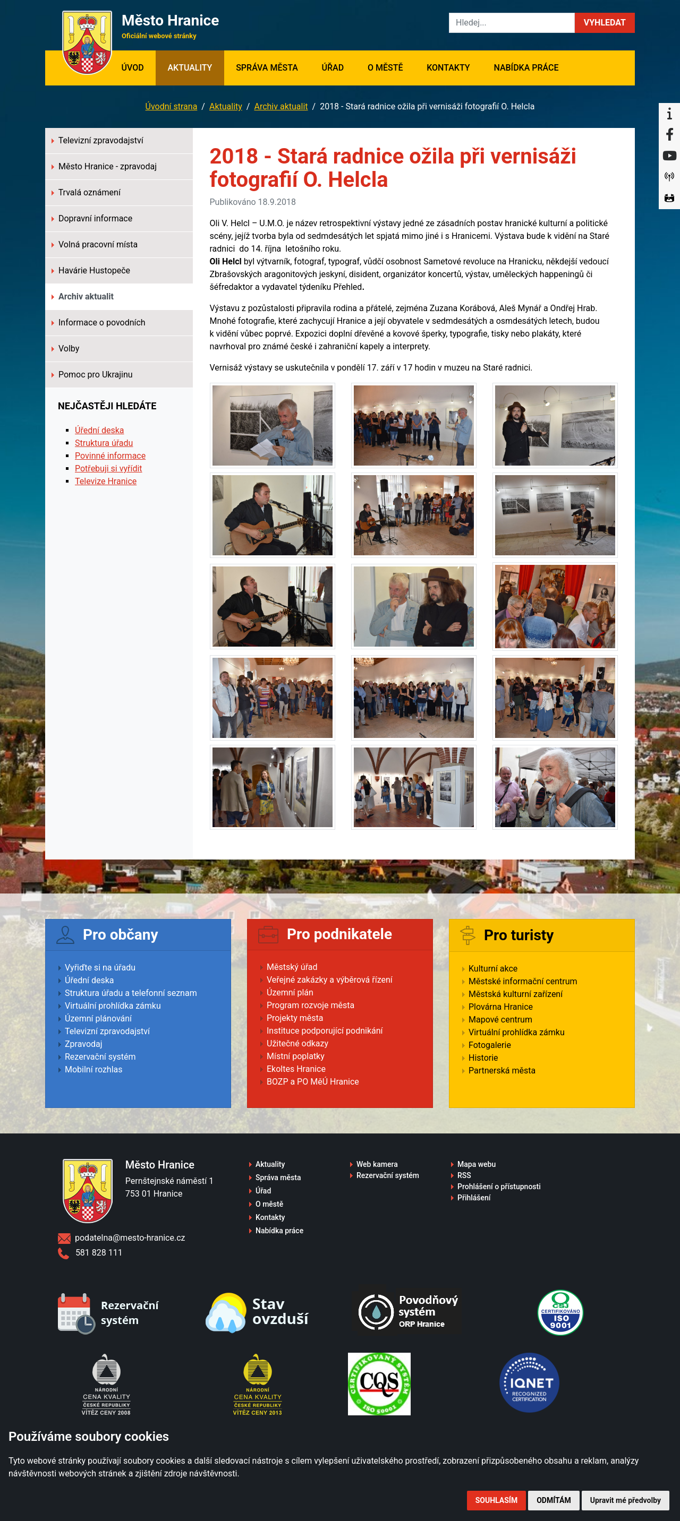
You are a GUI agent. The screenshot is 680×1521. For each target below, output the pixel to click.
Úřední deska (99, 430)
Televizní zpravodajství (97, 140)
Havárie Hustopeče (91, 270)
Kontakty (448, 68)
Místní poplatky (296, 1056)
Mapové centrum (500, 1020)
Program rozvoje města (310, 1005)
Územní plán (290, 992)
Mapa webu (476, 1164)
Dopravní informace (92, 218)
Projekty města (295, 1018)
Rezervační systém (100, 1057)
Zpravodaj (84, 1044)
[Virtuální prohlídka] (669, 198)
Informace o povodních (99, 322)
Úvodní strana (172, 106)
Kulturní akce (493, 969)
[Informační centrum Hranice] (669, 113)
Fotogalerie (490, 1045)
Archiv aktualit (281, 106)
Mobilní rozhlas (94, 1069)
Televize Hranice (106, 481)
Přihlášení (474, 1197)
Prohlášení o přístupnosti (499, 1186)
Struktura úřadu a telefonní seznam (131, 993)
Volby (65, 348)
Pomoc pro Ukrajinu (92, 374)
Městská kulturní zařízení (516, 994)
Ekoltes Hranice (296, 1069)
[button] (605, 23)
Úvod (138, 67)
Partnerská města (502, 1070)
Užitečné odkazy (297, 1043)
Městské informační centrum (523, 981)
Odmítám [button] (554, 1500)
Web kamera (377, 1164)
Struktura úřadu (104, 443)
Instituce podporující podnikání (325, 1031)
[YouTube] (669, 156)
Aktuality (189, 68)
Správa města (267, 68)
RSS (464, 1175)
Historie (483, 1058)
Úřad (333, 68)
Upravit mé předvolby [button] (625, 1500)
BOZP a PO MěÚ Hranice (313, 1082)
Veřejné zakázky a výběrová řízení (330, 980)
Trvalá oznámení (86, 192)
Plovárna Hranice (501, 1007)
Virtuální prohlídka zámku (113, 1006)
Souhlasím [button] (496, 1500)
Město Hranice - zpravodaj (104, 166)
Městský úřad (292, 967)
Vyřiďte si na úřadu (100, 968)
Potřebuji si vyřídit (108, 468)
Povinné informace (110, 456)
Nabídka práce (526, 68)
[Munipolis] (669, 177)
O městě (385, 68)
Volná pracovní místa (95, 244)
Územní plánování (98, 1018)
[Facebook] (669, 134)
